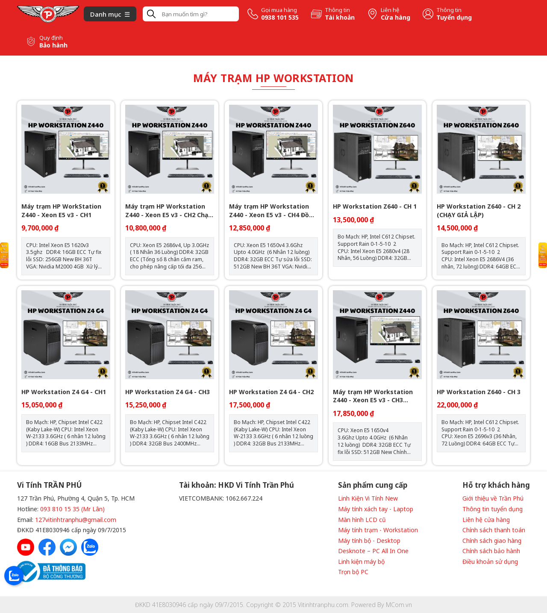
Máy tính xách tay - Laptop (375, 509)
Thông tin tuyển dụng (492, 509)
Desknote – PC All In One (373, 551)
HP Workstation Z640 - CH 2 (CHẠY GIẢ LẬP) (479, 210)
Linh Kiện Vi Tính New (368, 498)
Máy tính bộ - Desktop (369, 540)
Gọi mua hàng (279, 10)
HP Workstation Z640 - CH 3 (479, 392)
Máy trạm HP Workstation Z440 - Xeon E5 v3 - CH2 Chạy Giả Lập (168, 210)
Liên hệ (390, 10)
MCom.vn (399, 605)
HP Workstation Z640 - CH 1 (375, 206)
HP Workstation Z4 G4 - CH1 (63, 392)
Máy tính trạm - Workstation (378, 530)
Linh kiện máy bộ (361, 561)
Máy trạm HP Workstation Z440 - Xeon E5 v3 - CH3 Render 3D (373, 396)
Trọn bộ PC (353, 572)
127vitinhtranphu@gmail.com (75, 520)
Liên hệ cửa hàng (486, 520)
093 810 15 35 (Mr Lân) (72, 509)
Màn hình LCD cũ (362, 520)
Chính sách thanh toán (493, 530)
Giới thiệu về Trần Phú (492, 498)
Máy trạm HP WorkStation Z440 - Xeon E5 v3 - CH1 (61, 210)
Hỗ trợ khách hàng (496, 485)
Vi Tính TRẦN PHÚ (49, 485)
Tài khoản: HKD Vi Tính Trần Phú (236, 485)
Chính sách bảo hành (491, 551)
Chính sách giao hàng (491, 540)
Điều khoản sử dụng (490, 561)
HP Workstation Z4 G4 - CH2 (271, 392)
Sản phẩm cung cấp (372, 485)
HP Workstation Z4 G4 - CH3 (167, 392)
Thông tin (337, 10)
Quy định (51, 37)
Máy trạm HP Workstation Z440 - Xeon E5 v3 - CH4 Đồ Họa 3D (269, 210)
